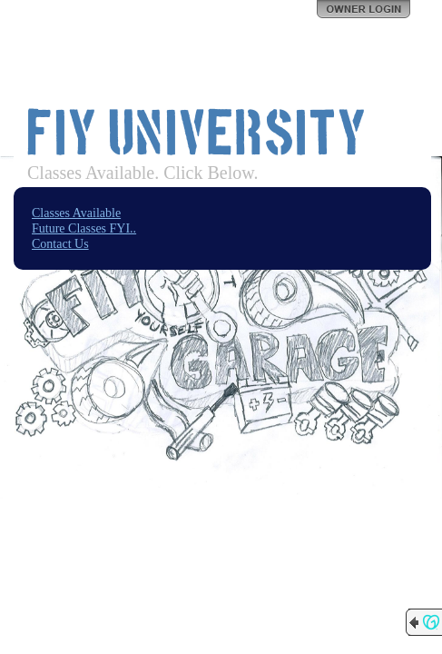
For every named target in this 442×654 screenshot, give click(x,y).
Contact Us (60, 244)
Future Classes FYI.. (84, 228)
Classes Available (76, 213)
